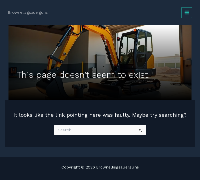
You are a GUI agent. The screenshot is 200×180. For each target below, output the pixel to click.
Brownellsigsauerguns (28, 12)
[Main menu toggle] (186, 12)
